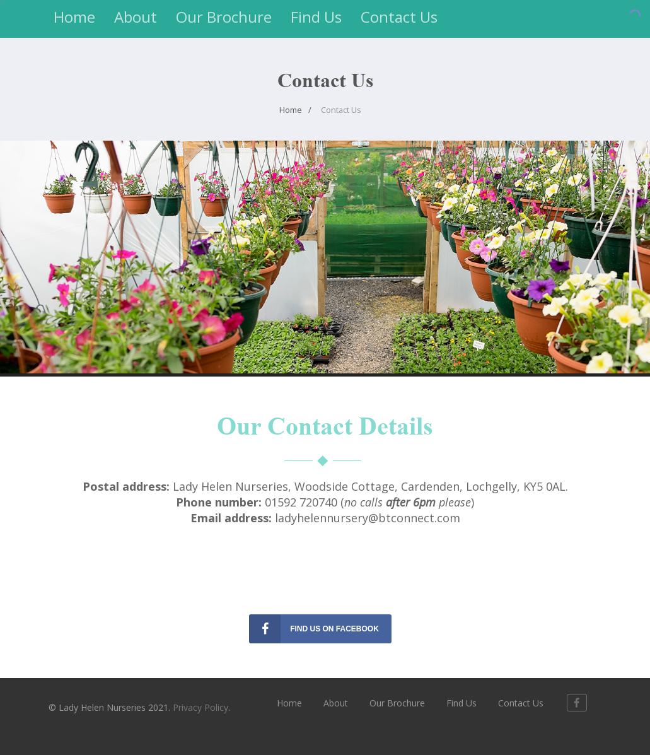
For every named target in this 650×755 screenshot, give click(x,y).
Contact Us (399, 16)
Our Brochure (224, 16)
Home (74, 16)
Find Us (316, 16)
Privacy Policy (200, 707)
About (135, 16)
